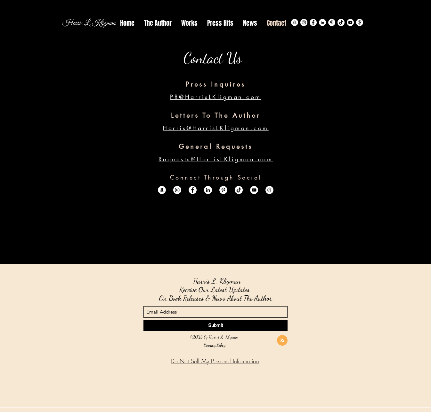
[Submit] (215, 325)
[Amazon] (294, 22)
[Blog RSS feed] (282, 340)
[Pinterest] (331, 22)
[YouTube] (350, 22)
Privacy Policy (214, 345)
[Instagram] (303, 22)
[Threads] (359, 22)
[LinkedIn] (322, 22)
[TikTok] (341, 22)
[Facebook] (313, 22)
